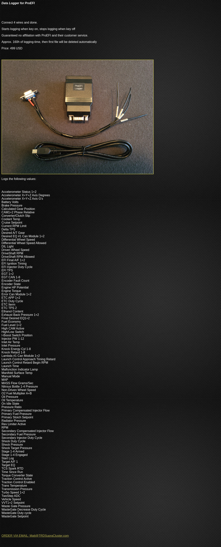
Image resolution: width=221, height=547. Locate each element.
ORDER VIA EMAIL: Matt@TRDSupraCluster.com (35, 535)
